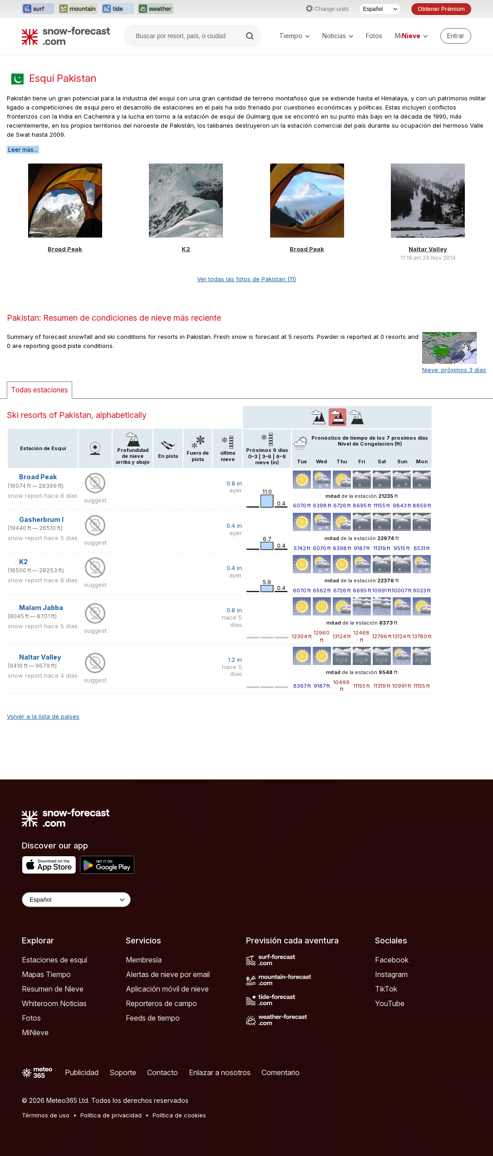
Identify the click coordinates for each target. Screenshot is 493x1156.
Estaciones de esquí (54, 959)
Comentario (280, 1072)
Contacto (162, 1072)
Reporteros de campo (161, 1003)
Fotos (374, 36)
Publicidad (82, 1072)
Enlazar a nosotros (220, 1072)
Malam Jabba (41, 607)
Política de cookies (179, 1115)
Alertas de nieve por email (168, 974)
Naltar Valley (428, 249)
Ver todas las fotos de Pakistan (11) (246, 279)
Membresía (144, 959)
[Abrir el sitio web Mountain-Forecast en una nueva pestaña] (78, 9)
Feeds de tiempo (153, 1017)
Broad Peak (65, 249)
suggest (95, 500)
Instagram (391, 974)
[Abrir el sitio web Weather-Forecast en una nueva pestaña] (155, 9)
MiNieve (35, 1032)
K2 (186, 249)
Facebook (392, 959)
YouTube (389, 1003)
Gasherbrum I (41, 519)
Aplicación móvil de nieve (167, 988)
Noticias (337, 36)
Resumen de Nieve (53, 988)
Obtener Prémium (441, 8)
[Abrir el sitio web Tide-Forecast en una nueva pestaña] (117, 9)
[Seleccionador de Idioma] (380, 9)
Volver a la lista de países (43, 716)
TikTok (386, 988)
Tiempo (294, 36)
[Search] (251, 36)
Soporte (122, 1072)
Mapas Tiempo (46, 974)
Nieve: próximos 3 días (454, 369)
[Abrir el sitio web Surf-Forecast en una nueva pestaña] (38, 9)
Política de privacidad (111, 1115)
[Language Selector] (76, 899)
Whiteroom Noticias (54, 1003)
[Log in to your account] (455, 36)
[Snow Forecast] (66, 36)
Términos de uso (45, 1115)
